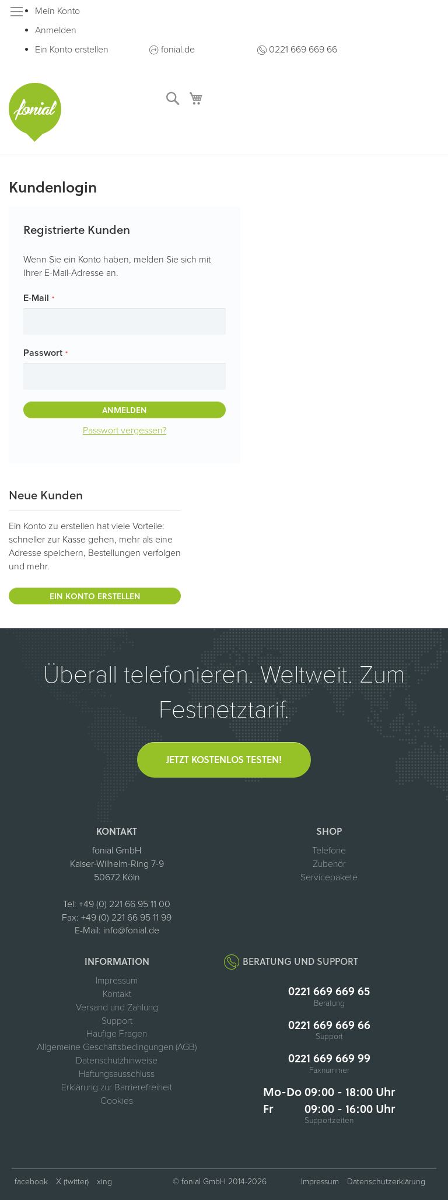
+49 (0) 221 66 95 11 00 (124, 904)
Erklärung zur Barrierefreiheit (116, 1087)
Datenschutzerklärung (386, 1182)
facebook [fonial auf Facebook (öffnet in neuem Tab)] (31, 1182)
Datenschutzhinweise (117, 1060)
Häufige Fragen (116, 1034)
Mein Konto (57, 11)
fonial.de (178, 49)
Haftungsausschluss (117, 1074)
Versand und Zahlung (117, 1007)
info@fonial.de (131, 930)
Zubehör (329, 864)
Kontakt (117, 994)
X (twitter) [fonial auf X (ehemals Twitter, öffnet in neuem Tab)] (72, 1182)
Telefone (329, 850)
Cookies (116, 1101)
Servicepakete (329, 877)
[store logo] (35, 112)
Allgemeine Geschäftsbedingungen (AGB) (117, 1047)
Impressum (117, 980)
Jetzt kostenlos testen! (224, 759)
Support (117, 1021)
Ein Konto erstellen (71, 49)
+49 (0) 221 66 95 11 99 (126, 917)
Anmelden (55, 30)
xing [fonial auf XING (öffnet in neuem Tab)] (104, 1182)
